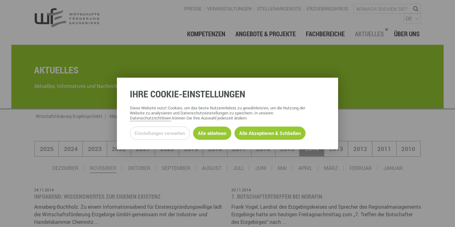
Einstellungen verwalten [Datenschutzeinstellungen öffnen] (160, 133)
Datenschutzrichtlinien (150, 118)
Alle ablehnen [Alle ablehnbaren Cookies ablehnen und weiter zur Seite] (212, 133)
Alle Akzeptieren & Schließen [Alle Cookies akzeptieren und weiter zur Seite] (270, 133)
